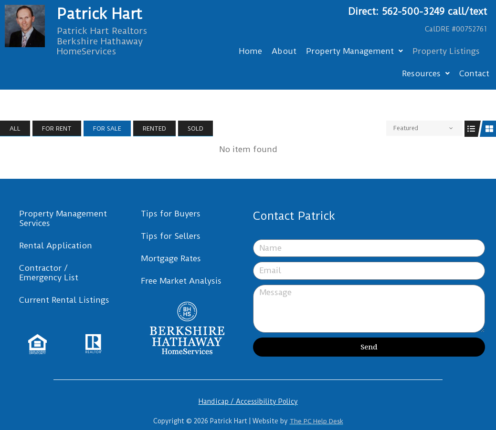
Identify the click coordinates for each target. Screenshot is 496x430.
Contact (474, 73)
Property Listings (446, 51)
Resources (426, 73)
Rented (154, 128)
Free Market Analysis (181, 281)
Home (250, 51)
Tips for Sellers (171, 236)
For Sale (107, 128)
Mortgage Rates (171, 258)
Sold (195, 128)
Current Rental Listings (64, 300)
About (284, 51)
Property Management (354, 51)
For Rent (57, 128)
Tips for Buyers (171, 213)
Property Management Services (63, 218)
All (15, 128)
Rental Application (55, 245)
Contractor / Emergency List (48, 272)
